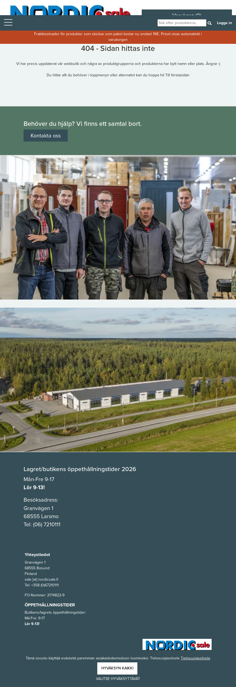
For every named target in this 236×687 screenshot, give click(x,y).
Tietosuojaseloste (195, 658)
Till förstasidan (177, 75)
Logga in (224, 23)
